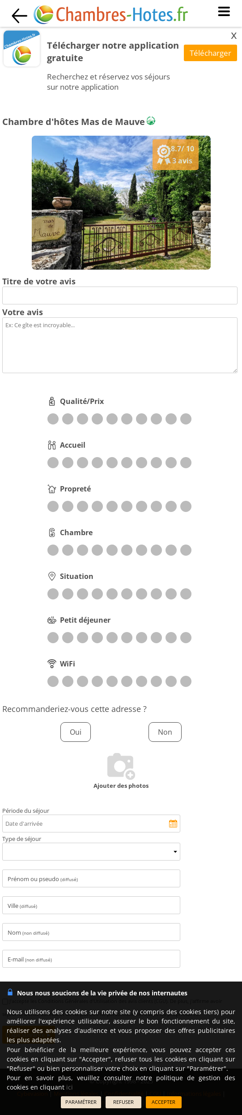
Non (165, 732)
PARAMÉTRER (81, 1101)
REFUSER (123, 1101)
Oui (75, 732)
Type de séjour (21, 839)
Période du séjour (25, 811)
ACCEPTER (163, 1101)
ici (69, 1087)
